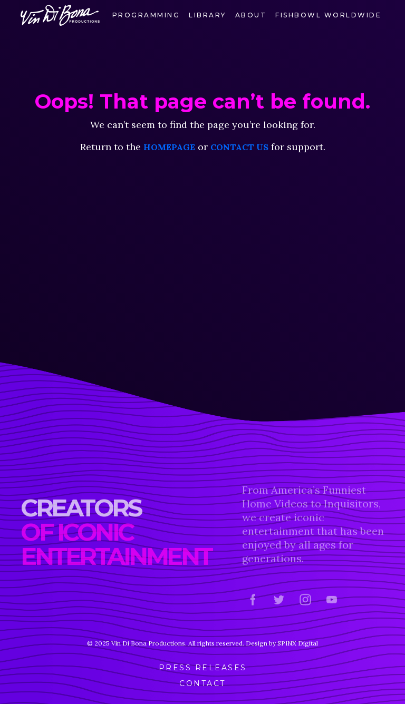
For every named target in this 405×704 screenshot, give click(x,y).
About (251, 15)
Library (207, 15)
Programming (146, 15)
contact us (239, 147)
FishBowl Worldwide (328, 15)
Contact (202, 683)
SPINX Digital (297, 643)
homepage (169, 147)
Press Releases (203, 667)
